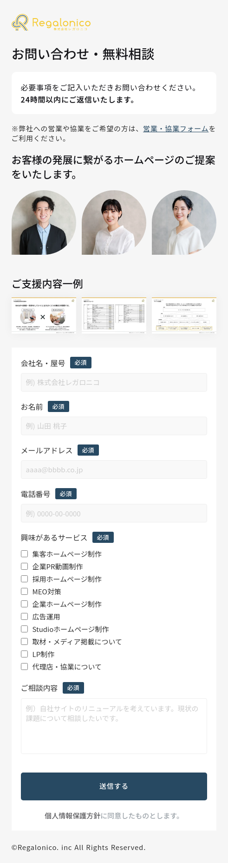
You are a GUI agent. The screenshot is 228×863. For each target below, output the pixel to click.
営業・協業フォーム (175, 129)
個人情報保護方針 (72, 815)
